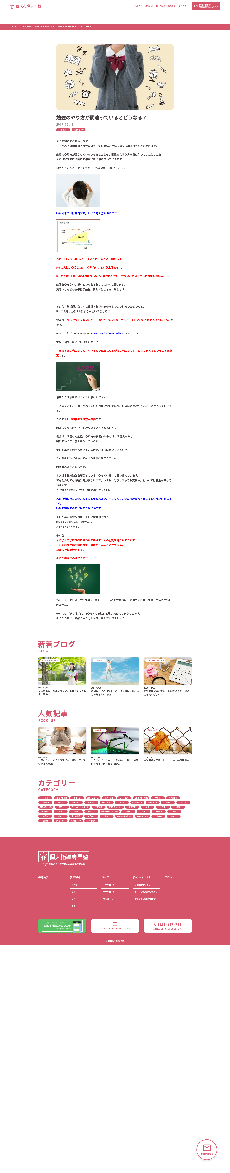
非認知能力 (91, 820)
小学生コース (109, 885)
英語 (106, 816)
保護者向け (76, 802)
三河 (74, 898)
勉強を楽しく (153, 802)
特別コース (108, 898)
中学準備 (45, 802)
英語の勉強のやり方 (124, 816)
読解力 (45, 820)
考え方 (60, 816)
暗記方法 (91, 811)
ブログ (63, 130)
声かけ (61, 807)
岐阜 (74, 905)
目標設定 (158, 811)
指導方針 (138, 6)
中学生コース (109, 891)
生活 (143, 811)
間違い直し (60, 820)
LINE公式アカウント (143, 885)
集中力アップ (76, 820)
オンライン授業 (61, 798)
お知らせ (77, 798)
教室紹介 (149, 6)
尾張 (74, 891)
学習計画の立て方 (115, 807)
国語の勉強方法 (46, 807)
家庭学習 (132, 807)
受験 (168, 802)
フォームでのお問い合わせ (146, 891)
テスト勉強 (109, 798)
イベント (45, 798)
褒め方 (173, 816)
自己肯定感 (76, 816)
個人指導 (91, 802)
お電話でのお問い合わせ (145, 898)
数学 (60, 811)
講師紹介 (172, 6)
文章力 (75, 811)
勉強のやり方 (78, 130)
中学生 (60, 802)
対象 (147, 807)
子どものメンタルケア (80, 807)
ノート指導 (124, 798)
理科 (128, 811)
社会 (174, 811)
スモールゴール (93, 798)
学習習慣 (98, 807)
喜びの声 (182, 6)
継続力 (45, 816)
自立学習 (91, 816)
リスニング (173, 798)
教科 (178, 807)
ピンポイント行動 (141, 798)
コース (105, 877)
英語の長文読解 (142, 816)
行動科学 (158, 816)
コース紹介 (160, 6)
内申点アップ (107, 802)
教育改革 (45, 811)
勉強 (122, 802)
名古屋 (74, 885)
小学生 (162, 807)
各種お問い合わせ (143, 877)
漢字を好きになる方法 (109, 811)
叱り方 (183, 802)
